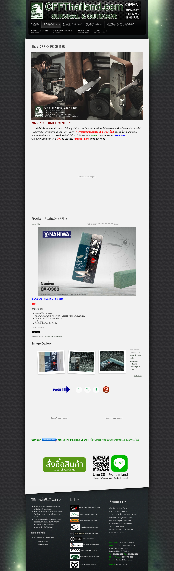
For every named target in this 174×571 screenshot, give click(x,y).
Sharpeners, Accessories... (54, 336)
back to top (138, 376)
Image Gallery (36, 224)
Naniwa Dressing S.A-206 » (135, 367)
